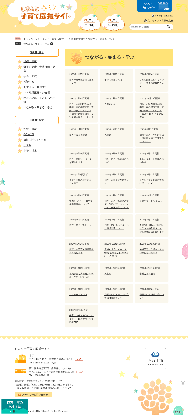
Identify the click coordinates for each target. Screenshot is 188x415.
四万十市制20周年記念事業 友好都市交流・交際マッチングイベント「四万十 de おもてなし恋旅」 (152, 110)
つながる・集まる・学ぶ (36, 44)
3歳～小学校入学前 (35, 139)
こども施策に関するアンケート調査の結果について (152, 83)
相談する (29, 81)
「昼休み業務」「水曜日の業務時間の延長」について (43, 388)
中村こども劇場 (147, 273)
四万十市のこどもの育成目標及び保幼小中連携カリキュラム (152, 138)
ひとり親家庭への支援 (37, 92)
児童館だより (111, 104)
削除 (51, 43)
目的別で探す (78, 39)
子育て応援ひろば (113, 79)
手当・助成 (30, 76)
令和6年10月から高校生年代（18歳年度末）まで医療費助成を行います (152, 228)
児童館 (107, 135)
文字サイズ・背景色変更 (160, 20)
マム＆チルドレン (78, 294)
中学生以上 (30, 150)
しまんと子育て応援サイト (54, 39)
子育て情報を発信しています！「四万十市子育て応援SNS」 (81, 318)
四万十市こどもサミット (81, 225)
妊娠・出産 (30, 61)
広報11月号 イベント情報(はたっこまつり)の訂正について (116, 252)
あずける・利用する (35, 87)
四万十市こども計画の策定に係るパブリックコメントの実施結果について (116, 204)
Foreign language (164, 15)
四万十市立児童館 (78, 135)
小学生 (27, 145)
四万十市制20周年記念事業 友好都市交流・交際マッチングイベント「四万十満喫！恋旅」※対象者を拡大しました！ (81, 110)
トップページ (31, 39)
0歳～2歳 (29, 134)
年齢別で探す (37, 120)
